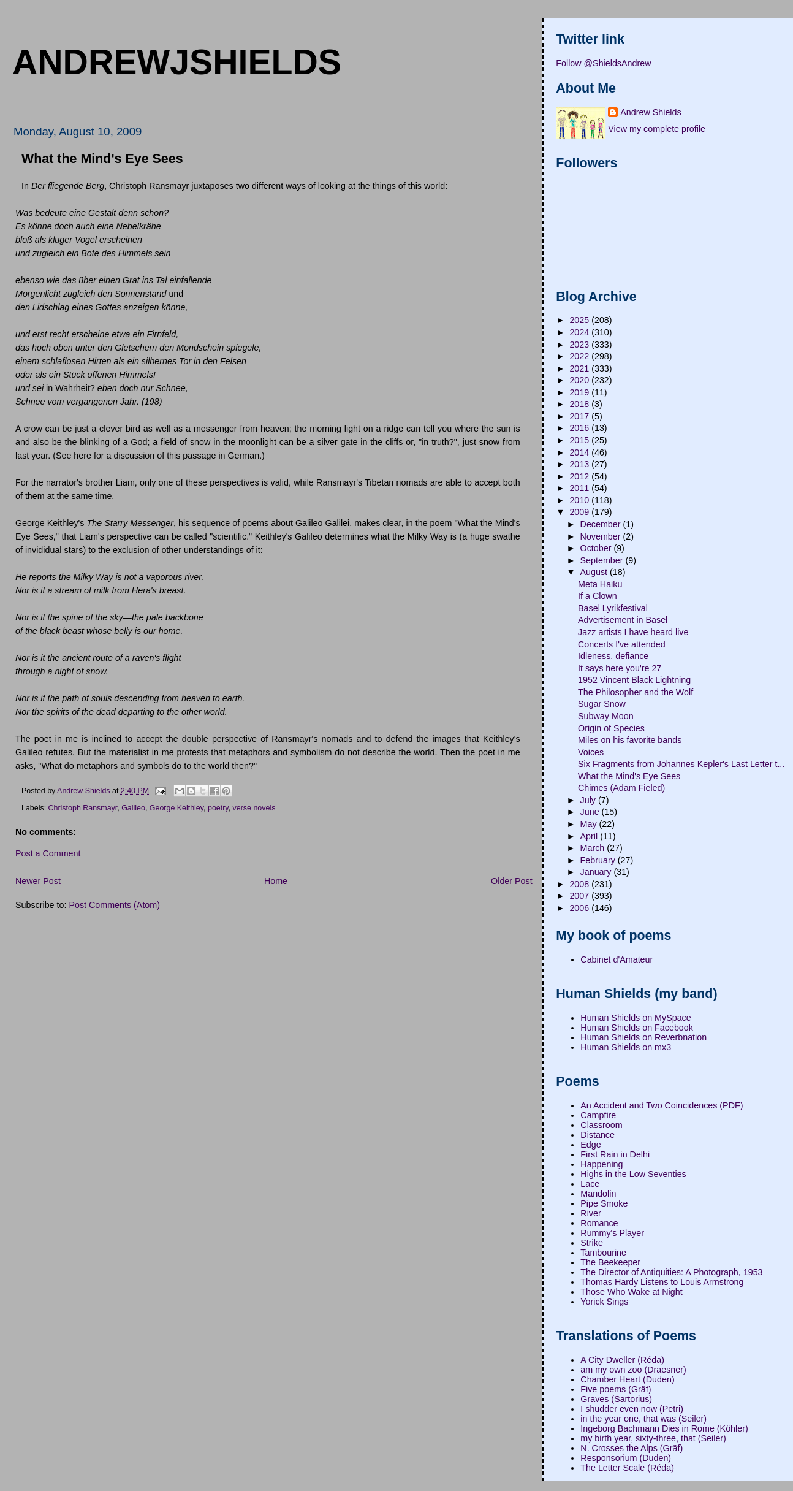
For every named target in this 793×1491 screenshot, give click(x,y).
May (589, 824)
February (599, 860)
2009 (580, 512)
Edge (590, 1145)
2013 (580, 464)
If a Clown (597, 596)
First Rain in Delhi (615, 1154)
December (601, 524)
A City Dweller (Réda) (622, 1360)
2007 (580, 896)
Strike (591, 1243)
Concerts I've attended (622, 644)
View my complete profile (656, 129)
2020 (580, 380)
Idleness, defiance (613, 656)
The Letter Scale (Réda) (627, 1468)
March (593, 848)
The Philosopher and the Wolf (635, 692)
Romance (599, 1223)
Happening (601, 1164)
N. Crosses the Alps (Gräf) (631, 1448)
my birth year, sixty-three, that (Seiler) (653, 1438)
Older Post (512, 881)
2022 (580, 356)
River (590, 1213)
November (601, 536)
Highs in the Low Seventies (633, 1174)
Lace (589, 1184)
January (597, 872)
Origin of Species (611, 728)
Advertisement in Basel (622, 620)
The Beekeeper (610, 1262)
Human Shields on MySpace (635, 1018)
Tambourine (603, 1252)
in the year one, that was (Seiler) (643, 1419)
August (595, 572)
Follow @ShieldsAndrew (603, 63)
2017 (580, 416)
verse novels (254, 808)
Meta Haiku (600, 584)
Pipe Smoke (604, 1203)
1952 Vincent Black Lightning (634, 680)
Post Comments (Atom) (114, 905)
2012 (580, 476)
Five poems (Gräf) (615, 1389)
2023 (580, 344)
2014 (580, 452)
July (589, 800)
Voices (591, 752)
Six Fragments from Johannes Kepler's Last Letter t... (681, 764)
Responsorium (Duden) (625, 1458)
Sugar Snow (602, 704)
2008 (580, 884)
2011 (580, 488)
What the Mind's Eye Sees (629, 776)
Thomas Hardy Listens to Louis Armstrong (661, 1282)
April (590, 836)
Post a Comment (47, 853)
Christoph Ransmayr (83, 808)
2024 (580, 332)
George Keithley (176, 808)
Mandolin (598, 1194)
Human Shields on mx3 (625, 1047)
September (603, 560)
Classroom (601, 1125)
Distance (597, 1135)
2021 (580, 368)
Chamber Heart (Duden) (627, 1379)
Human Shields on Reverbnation (643, 1037)
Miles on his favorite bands (629, 740)
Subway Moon (606, 716)
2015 (580, 440)
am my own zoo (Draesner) (633, 1370)
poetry (218, 808)
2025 (580, 320)
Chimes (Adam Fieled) (621, 788)
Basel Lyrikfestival (613, 608)
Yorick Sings (604, 1301)
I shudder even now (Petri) (631, 1409)
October (597, 548)
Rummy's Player (612, 1233)
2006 (580, 908)
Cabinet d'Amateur (616, 959)
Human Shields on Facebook (636, 1027)
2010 (580, 500)
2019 (580, 392)
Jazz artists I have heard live (633, 632)
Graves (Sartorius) (616, 1399)
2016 (580, 428)
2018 (580, 404)
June (591, 812)
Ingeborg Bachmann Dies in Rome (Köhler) (664, 1428)
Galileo (133, 808)
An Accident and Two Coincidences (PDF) (661, 1105)
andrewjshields (176, 62)
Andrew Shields (650, 112)
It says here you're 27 (619, 668)
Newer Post (38, 881)
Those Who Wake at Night (631, 1292)
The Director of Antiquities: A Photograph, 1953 (671, 1272)
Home (275, 881)
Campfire (598, 1115)
